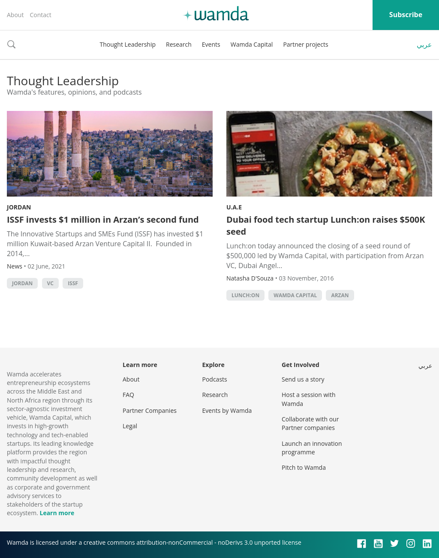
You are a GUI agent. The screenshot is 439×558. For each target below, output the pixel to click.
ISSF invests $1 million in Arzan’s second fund (104, 219)
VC (50, 283)
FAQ (128, 395)
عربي (424, 44)
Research (179, 44)
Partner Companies (150, 410)
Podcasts (214, 379)
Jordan (19, 207)
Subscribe (405, 14)
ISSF (73, 283)
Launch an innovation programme (312, 447)
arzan (340, 295)
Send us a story (303, 379)
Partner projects (305, 44)
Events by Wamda (227, 410)
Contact (40, 15)
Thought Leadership (127, 44)
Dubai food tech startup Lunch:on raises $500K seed (325, 225)
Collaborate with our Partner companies (310, 423)
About (15, 15)
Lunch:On (245, 295)
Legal (130, 426)
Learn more (56, 513)
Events (211, 44)
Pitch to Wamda (304, 467)
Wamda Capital (252, 44)
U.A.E (234, 207)
